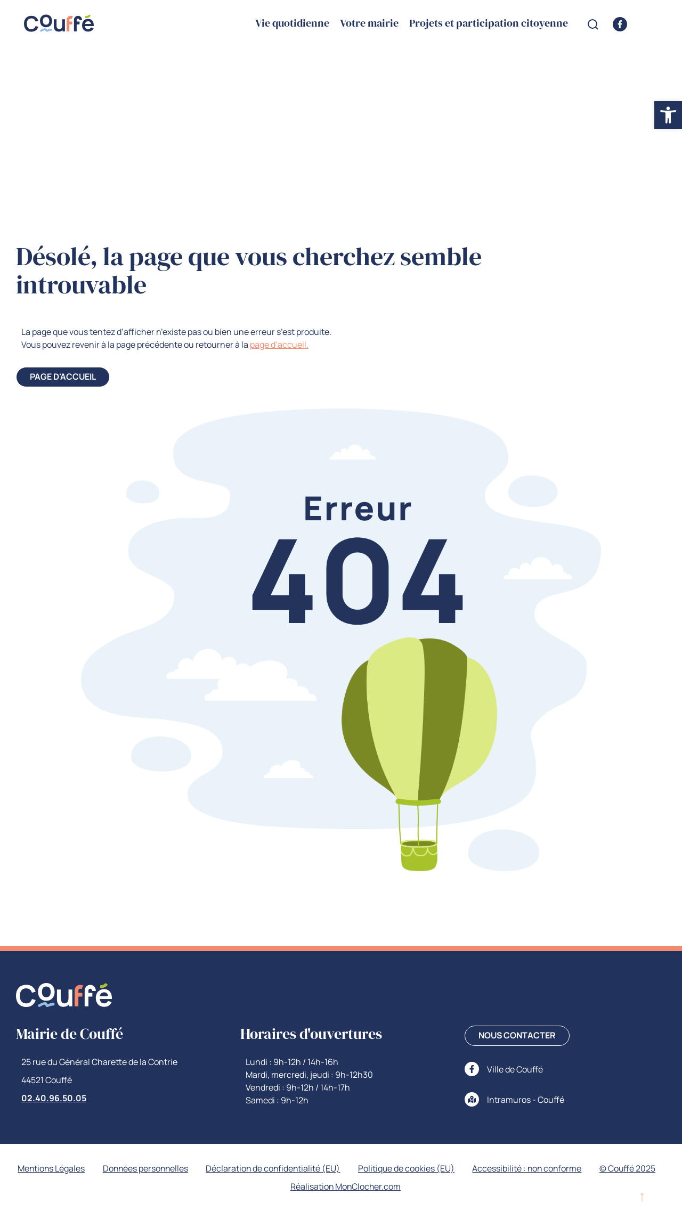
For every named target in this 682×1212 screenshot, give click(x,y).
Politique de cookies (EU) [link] (444, 1169)
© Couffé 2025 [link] (281, 1187)
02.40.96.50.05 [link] (53, 1098)
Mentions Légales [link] (85, 1169)
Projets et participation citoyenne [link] (488, 23)
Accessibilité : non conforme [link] (567, 1169)
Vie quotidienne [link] (292, 23)
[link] (668, 115)
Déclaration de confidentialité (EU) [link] (310, 1169)
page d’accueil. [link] (279, 344)
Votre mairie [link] (369, 23)
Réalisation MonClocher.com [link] (383, 1187)
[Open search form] (593, 24)
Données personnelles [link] (180, 1169)
